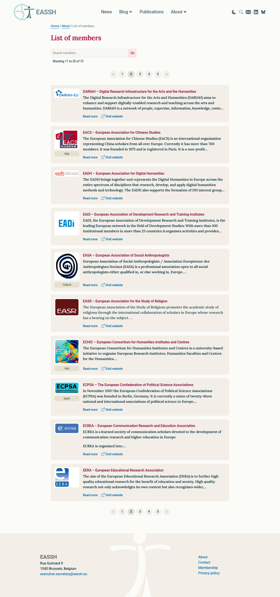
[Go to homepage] (34, 12)
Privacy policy (208, 573)
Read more (90, 116)
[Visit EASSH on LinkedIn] (256, 12)
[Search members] (90, 53)
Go (132, 53)
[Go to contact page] (248, 12)
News (106, 12)
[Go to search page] (241, 12)
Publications (152, 12)
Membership (208, 568)
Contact (204, 562)
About (66, 26)
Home (55, 26)
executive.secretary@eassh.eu (63, 574)
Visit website (112, 116)
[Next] (166, 74)
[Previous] (113, 74)
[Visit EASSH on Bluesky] (263, 12)
